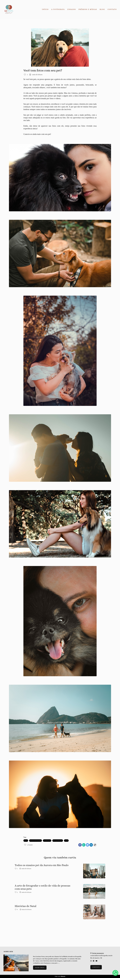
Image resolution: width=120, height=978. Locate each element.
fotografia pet (57, 840)
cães (25, 840)
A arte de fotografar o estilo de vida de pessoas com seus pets (42, 887)
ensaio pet (47, 840)
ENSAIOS (71, 9)
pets (66, 840)
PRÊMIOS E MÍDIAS (88, 9)
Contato (96, 967)
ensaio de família (35, 840)
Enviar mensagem (98, 953)
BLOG (102, 9)
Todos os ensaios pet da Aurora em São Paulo (41, 865)
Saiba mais (39, 967)
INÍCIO (45, 9)
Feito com (60, 976)
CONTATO (112, 9)
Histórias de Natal (25, 906)
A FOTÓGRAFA (58, 9)
